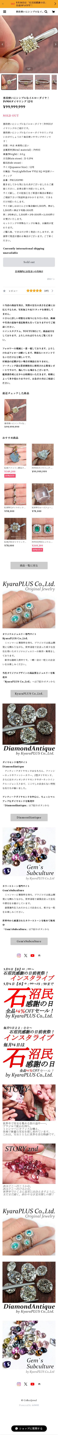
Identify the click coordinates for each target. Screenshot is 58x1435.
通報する (51, 279)
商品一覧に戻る (29, 565)
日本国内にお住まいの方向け (29, 271)
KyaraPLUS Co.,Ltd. (29, 693)
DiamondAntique (29, 817)
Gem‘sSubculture (29, 941)
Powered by (29, 1405)
